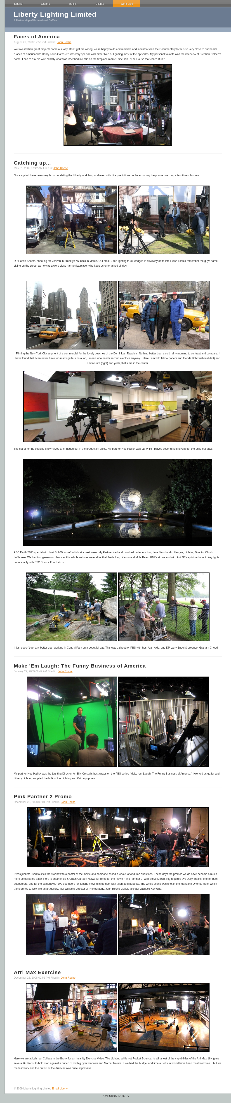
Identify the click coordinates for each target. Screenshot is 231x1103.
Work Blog (126, 3)
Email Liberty (60, 1088)
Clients (100, 3)
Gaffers (45, 3)
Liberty (18, 3)
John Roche (64, 42)
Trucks (72, 3)
